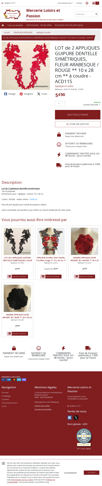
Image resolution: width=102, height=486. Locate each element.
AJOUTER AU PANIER (77, 114)
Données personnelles (43, 409)
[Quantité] (60, 103)
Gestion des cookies (42, 406)
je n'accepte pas (70, 472)
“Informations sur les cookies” (22, 480)
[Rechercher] (96, 14)
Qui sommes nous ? (10, 403)
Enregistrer (26, 94)
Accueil (7, 32)
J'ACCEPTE (91, 472)
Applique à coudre (43, 32)
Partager (10, 94)
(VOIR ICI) (33, 199)
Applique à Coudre (64, 86)
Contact (79, 3)
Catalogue (6, 396)
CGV (4, 406)
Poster (42, 94)
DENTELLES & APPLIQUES (23, 32)
